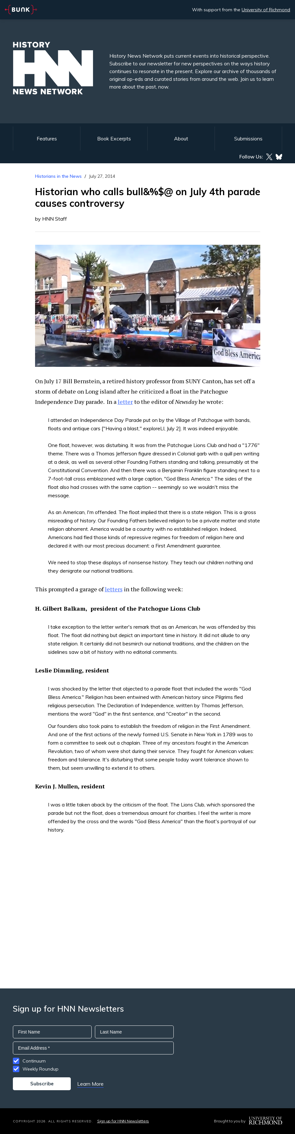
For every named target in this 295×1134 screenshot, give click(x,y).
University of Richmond (266, 10)
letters (114, 589)
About (181, 138)
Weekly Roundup (41, 1069)
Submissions (248, 138)
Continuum (34, 1061)
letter (125, 401)
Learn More (90, 1084)
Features (47, 138)
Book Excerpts (114, 138)
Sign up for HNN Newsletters (123, 1121)
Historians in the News (58, 176)
